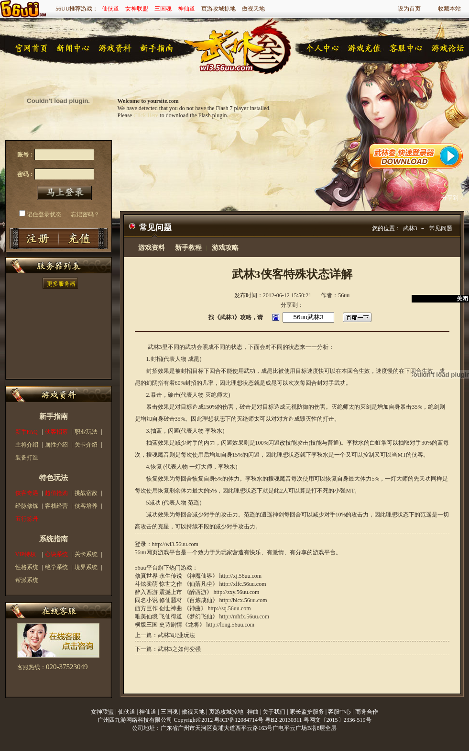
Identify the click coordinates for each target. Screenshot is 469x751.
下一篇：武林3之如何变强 (168, 649)
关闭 (462, 298)
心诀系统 (56, 554)
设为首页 (409, 8)
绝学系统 (56, 567)
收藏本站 (449, 8)
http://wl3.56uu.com (175, 544)
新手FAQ (26, 431)
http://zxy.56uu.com (237, 592)
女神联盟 (136, 8)
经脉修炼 (26, 506)
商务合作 (366, 711)
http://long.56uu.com (231, 624)
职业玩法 (86, 431)
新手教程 (188, 247)
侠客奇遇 (26, 493)
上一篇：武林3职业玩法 (165, 635)
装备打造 (26, 457)
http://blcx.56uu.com (243, 600)
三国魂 (163, 8)
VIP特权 (25, 554)
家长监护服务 (307, 711)
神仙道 (186, 8)
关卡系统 (86, 554)
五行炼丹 (26, 519)
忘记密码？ (85, 214)
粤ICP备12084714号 (238, 720)
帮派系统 (26, 580)
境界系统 (86, 567)
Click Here (145, 115)
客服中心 (339, 711)
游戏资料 (151, 247)
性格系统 (26, 567)
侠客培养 (86, 506)
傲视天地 (253, 8)
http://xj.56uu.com (240, 575)
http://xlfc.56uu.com (242, 584)
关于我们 (273, 711)
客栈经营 (56, 506)
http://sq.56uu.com (229, 608)
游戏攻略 (225, 247)
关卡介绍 (86, 444)
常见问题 (440, 228)
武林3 (410, 228)
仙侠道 (110, 8)
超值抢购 (56, 493)
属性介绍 (56, 444)
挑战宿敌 (86, 493)
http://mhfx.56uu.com (244, 616)
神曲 (253, 711)
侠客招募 (56, 431)
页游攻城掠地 (218, 8)
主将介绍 (26, 444)
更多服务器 (61, 283)
